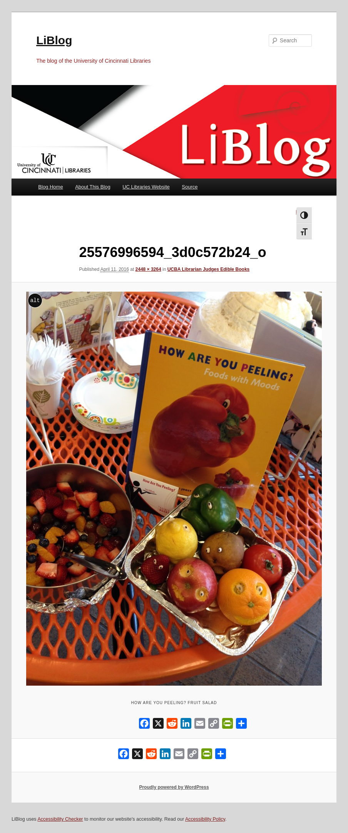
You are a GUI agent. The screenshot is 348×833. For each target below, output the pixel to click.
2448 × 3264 (148, 269)
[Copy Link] (214, 725)
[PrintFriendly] (227, 725)
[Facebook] (144, 725)
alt (35, 300)
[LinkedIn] (186, 725)
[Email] (200, 725)
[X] (158, 725)
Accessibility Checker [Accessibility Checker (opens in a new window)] (60, 819)
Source (189, 187)
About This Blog (92, 187)
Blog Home (50, 187)
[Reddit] (172, 725)
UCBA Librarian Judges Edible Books (208, 269)
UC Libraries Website (146, 187)
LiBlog (54, 40)
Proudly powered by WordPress (174, 787)
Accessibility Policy (205, 819)
